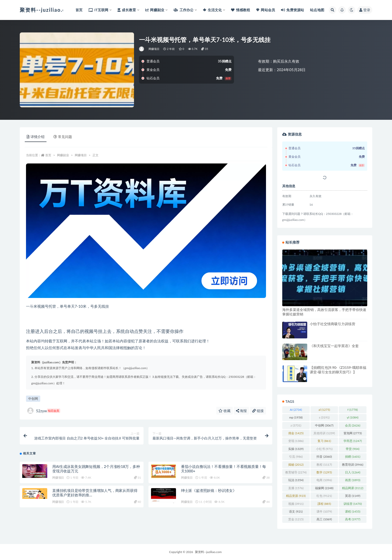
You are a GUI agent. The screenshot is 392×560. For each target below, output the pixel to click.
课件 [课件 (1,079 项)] (324, 511)
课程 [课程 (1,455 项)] (352, 511)
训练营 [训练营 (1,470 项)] (353, 504)
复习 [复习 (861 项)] (324, 441)
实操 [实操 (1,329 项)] (296, 449)
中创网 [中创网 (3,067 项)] (324, 425)
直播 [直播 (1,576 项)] (296, 488)
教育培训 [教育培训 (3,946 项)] (352, 464)
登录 (364, 10)
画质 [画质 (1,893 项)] (352, 480)
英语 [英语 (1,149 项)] (352, 496)
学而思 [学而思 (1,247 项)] (353, 441)
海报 (241, 411)
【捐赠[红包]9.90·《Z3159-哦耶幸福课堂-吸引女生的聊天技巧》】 (338, 369)
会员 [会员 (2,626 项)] (352, 425)
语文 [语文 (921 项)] (295, 511)
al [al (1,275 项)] (324, 410)
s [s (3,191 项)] (324, 417)
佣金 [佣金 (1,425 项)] (296, 433)
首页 (48, 155)
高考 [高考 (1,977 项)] (352, 519)
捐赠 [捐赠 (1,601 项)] (352, 456)
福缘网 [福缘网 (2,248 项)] (324, 488)
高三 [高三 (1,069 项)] (324, 519)
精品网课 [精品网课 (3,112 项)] (352, 488)
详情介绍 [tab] (35, 137)
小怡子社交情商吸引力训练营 (332, 324)
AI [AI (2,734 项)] (296, 410)
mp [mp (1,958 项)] (296, 417)
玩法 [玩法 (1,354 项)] (296, 480)
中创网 (33, 399)
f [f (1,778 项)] (353, 410)
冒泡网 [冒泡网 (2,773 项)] (353, 433)
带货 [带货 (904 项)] (352, 449)
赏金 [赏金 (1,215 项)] (296, 519)
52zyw (43, 411)
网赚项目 (154, 48)
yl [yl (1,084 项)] (352, 417)
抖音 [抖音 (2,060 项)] (324, 456)
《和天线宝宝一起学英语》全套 (334, 346)
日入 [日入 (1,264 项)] (352, 472)
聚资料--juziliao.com (208, 552)
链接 (258, 411)
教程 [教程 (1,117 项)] (324, 464)
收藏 (224, 411)
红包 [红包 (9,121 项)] (324, 496)
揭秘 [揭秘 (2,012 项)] (296, 464)
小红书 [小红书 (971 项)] (324, 449)
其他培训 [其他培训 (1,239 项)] (324, 433)
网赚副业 (63, 155)
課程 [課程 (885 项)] (324, 504)
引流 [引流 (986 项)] (295, 456)
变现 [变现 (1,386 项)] (296, 441)
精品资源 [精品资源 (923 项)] (296, 496)
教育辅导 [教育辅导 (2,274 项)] (295, 472)
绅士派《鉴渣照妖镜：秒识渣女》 (208, 490)
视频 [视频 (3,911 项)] (296, 504)
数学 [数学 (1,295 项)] (324, 472)
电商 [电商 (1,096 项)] (324, 480)
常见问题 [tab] (63, 137)
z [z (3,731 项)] (295, 425)
